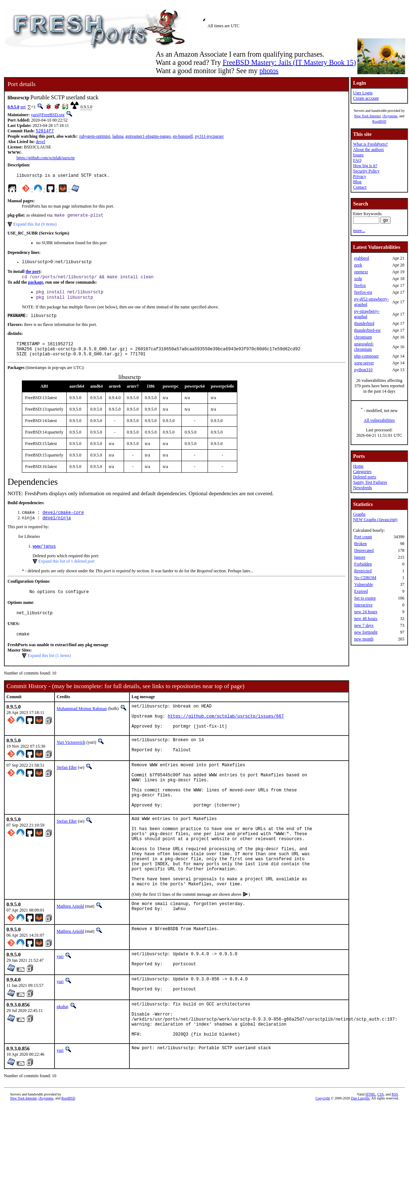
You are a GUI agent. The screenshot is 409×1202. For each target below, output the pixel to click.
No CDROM (365, 577)
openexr (361, 271)
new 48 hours (365, 618)
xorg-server (364, 362)
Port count (363, 536)
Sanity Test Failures (370, 482)
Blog (357, 181)
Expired (361, 591)
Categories (362, 471)
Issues (358, 154)
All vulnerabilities (379, 420)
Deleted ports (364, 476)
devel (40, 142)
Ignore (359, 557)
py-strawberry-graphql (367, 314)
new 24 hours (365, 611)
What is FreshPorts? (370, 144)
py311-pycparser (209, 136)
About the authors (368, 149)
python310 (363, 369)
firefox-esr (363, 292)
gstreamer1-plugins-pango (148, 136)
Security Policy (366, 171)
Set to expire (365, 598)
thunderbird (364, 323)
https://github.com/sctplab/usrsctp (45, 158)
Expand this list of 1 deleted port (66, 573)
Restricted (363, 570)
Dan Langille (360, 1157)
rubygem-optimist (94, 136)
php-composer (366, 356)
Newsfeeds (362, 487)
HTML (370, 1153)
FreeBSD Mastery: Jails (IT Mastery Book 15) (289, 62)
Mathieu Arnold (70, 953)
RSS (395, 1153)
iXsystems (390, 116)
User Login (362, 92)
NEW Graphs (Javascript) (375, 519)
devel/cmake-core (63, 523)
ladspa (117, 136)
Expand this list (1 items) (49, 670)
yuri (60, 1003)
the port (32, 275)
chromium (363, 337)
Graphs (359, 514)
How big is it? (365, 165)
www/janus (44, 558)
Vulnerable (363, 584)
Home (358, 466)
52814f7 (45, 131)
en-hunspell (183, 136)
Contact (359, 187)
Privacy (359, 176)
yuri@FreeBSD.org (48, 114)
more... (359, 230)
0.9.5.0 (13, 106)
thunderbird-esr (367, 330)
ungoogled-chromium (364, 346)
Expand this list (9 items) (35, 226)
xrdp (358, 278)
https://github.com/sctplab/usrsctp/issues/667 (226, 735)
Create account (366, 98)
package (35, 286)
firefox (360, 285)
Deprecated (364, 550)
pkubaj (62, 1057)
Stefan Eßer (67, 789)
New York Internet (367, 116)
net (23, 106)
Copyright (322, 1157)
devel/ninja (57, 529)
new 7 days (364, 625)
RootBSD (379, 121)
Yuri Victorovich (71, 763)
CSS (380, 1153)
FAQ (357, 160)
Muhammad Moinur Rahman (82, 724)
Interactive (363, 604)
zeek (358, 265)
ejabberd (361, 258)
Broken (360, 543)
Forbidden (363, 564)
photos (268, 71)
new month (364, 639)
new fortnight (365, 632)
